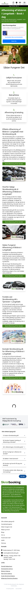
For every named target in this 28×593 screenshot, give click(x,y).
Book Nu (14, 41)
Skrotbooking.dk (12, 584)
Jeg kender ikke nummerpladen (14, 37)
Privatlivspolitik (10, 588)
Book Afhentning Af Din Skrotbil (14, 164)
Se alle (23, 476)
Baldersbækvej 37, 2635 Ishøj (11, 550)
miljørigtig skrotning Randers (9, 578)
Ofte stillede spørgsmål (7, 521)
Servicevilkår (19, 588)
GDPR (2, 540)
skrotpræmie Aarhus (7, 569)
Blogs (2, 532)
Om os (3, 535)
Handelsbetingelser (6, 524)
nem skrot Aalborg (6, 573)
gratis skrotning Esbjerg (8, 576)
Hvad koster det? (6, 538)
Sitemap (3, 543)
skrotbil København (6, 566)
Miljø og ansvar (5, 529)
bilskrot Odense (5, 571)
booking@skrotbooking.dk (11, 553)
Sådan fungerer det (6, 527)
